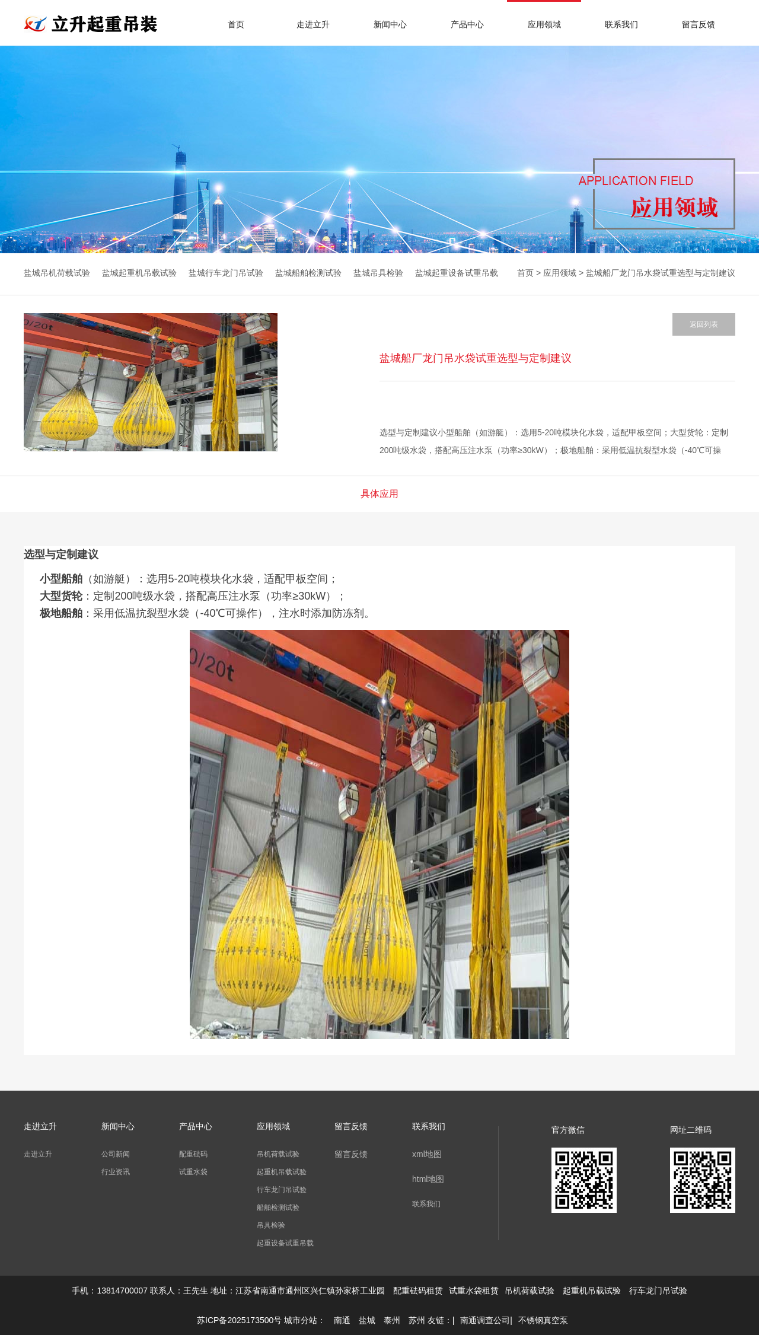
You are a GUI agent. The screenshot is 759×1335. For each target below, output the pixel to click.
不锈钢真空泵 (543, 1320)
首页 (236, 24)
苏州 (417, 1320)
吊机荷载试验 (278, 1154)
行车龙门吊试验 (282, 1190)
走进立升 (313, 24)
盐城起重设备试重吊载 (456, 273)
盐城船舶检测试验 (308, 273)
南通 (342, 1320)
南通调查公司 (485, 1320)
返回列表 (704, 324)
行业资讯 (115, 1172)
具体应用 (379, 494)
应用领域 (544, 24)
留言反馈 (698, 24)
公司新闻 (115, 1154)
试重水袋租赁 (474, 1290)
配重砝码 (193, 1154)
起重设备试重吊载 (285, 1243)
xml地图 (427, 1154)
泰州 (392, 1320)
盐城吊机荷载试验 (57, 273)
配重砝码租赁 (418, 1290)
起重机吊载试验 (282, 1172)
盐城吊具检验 (378, 273)
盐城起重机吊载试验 (139, 273)
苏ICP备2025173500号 (239, 1320)
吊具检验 (271, 1225)
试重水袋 (193, 1172)
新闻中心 (390, 24)
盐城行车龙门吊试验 (226, 273)
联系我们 (621, 24)
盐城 (367, 1320)
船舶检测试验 (278, 1207)
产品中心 (467, 24)
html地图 (428, 1179)
